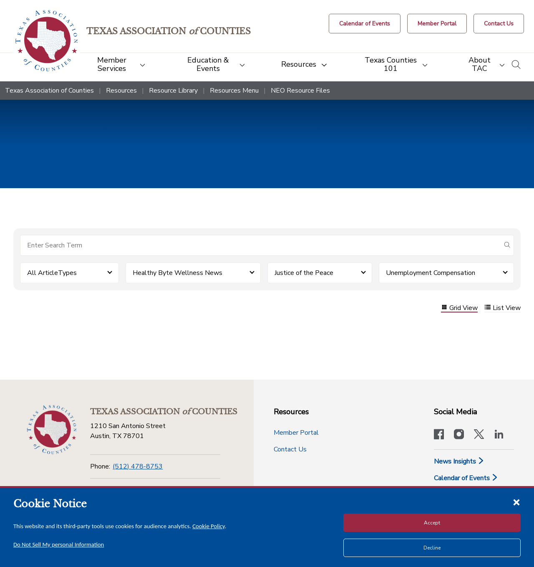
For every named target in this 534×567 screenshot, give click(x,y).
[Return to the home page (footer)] (52, 430)
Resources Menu (234, 90)
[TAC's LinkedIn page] (499, 435)
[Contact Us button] (499, 23)
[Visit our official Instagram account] (459, 435)
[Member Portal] (437, 23)
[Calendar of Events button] (364, 23)
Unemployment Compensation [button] (430, 272)
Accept (432, 522)
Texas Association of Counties (49, 90)
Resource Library (173, 90)
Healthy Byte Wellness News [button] (177, 272)
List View (502, 308)
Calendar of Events (466, 478)
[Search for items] (260, 245)
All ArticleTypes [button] (52, 272)
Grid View (459, 308)
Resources (121, 90)
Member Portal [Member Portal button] (296, 432)
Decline (432, 547)
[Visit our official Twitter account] (479, 435)
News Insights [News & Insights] (459, 461)
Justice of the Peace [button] (304, 272)
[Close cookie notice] (516, 502)
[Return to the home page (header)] (46, 40)
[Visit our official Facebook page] (439, 435)
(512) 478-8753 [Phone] (138, 466)
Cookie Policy (208, 526)
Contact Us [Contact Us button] (290, 449)
